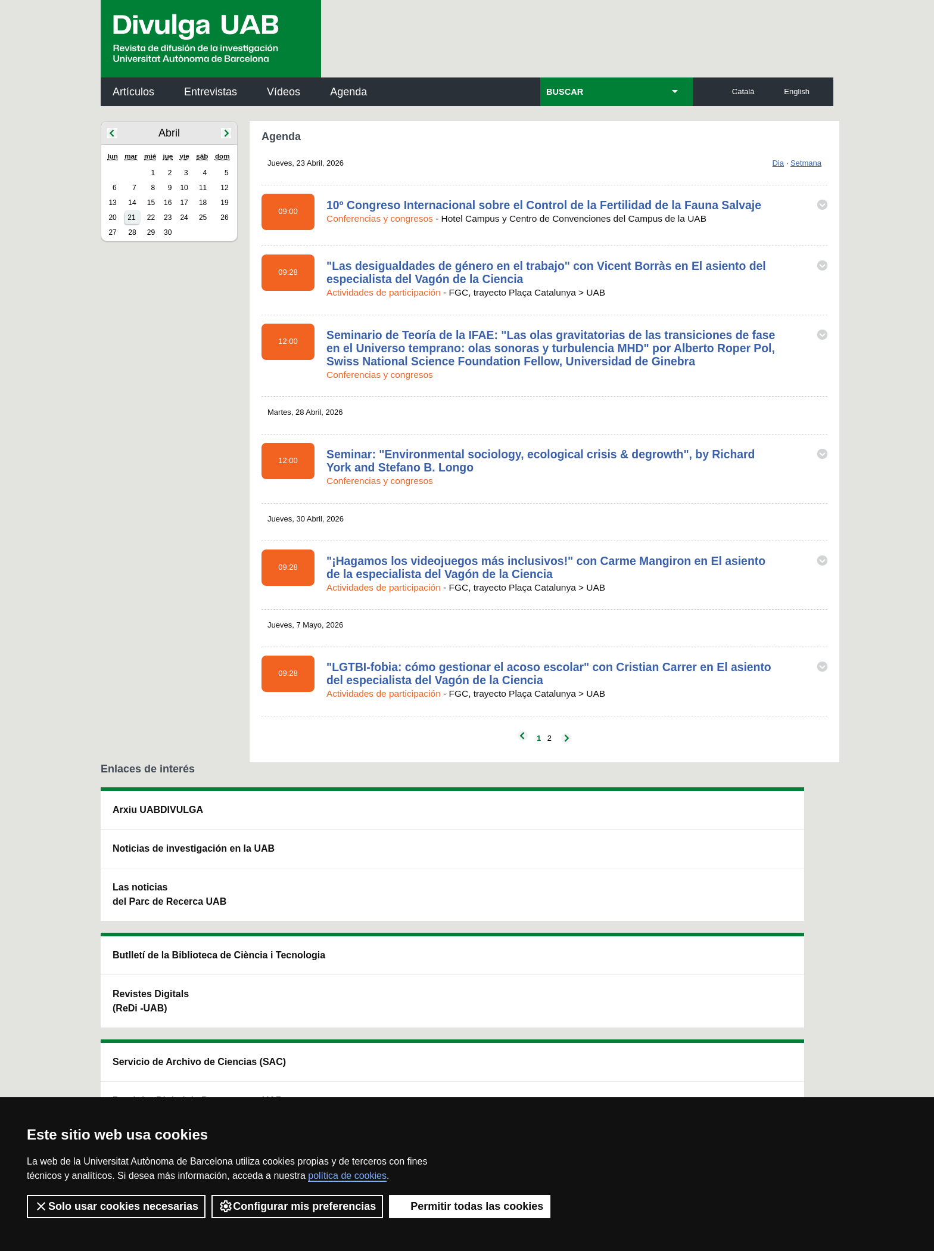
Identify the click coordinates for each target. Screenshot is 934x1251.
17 (184, 202)
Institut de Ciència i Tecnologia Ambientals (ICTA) (750, 877)
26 (224, 217)
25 (203, 217)
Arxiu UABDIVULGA (158, 810)
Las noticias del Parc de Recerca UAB (169, 908)
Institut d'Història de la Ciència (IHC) (603, 817)
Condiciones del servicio (312, 1079)
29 (151, 232)
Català (743, 91)
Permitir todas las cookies (469, 1206)
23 (168, 217)
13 (112, 202)
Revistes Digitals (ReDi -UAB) (297, 870)
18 (203, 202)
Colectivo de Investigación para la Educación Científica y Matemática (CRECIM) (603, 884)
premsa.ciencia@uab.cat (531, 1015)
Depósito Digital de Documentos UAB (449, 870)
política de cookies (347, 1176)
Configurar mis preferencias (297, 1206)
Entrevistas (210, 92)
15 (151, 202)
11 (203, 188)
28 (132, 232)
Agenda (348, 92)
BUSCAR (564, 92)
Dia (778, 163)
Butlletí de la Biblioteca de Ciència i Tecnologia (312, 817)
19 (224, 202)
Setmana (805, 163)
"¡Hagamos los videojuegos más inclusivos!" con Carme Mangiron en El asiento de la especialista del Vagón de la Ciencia (545, 567)
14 (132, 202)
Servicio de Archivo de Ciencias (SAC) (457, 817)
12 (224, 188)
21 (131, 217)
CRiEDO (570, 944)
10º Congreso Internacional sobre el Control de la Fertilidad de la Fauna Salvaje (543, 205)
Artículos (133, 92)
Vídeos (283, 92)
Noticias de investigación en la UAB (170, 855)
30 (168, 232)
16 (168, 202)
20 (112, 217)
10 (184, 188)
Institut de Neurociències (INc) (755, 817)
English (797, 91)
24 (184, 217)
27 (112, 232)
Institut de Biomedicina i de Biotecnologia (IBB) (754, 937)
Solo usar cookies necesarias (116, 1206)
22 (151, 217)
